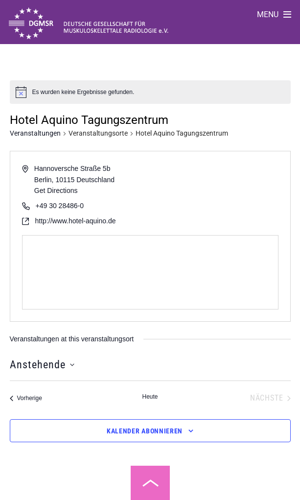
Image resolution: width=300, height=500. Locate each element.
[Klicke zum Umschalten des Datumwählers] (42, 365)
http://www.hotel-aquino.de (75, 221)
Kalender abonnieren (145, 431)
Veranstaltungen (35, 133)
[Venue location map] (150, 272)
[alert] (83, 92)
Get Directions (56, 190)
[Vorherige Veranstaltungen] (26, 398)
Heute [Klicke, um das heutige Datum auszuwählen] (150, 396)
